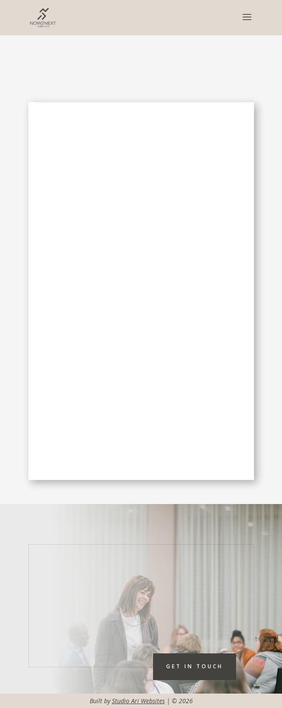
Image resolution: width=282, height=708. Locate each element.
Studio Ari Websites (138, 701)
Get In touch (194, 666)
